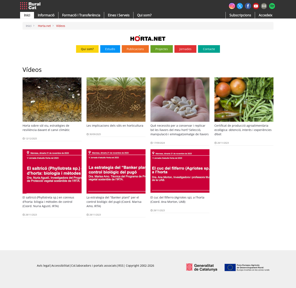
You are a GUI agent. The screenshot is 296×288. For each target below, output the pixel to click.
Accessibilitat (60, 265)
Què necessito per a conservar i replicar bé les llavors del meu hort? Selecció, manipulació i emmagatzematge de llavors (179, 130)
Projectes (161, 49)
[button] (27, 15)
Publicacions (135, 49)
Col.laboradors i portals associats (94, 265)
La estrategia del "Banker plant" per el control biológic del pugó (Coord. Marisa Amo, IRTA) (114, 201)
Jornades (185, 49)
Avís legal (43, 265)
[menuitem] (81, 15)
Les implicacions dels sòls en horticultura (115, 125)
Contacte (209, 49)
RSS (120, 265)
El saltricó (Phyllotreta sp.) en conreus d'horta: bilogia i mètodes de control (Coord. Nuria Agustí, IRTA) (48, 201)
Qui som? (87, 49)
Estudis (110, 49)
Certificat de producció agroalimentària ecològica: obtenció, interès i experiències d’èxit (243, 130)
